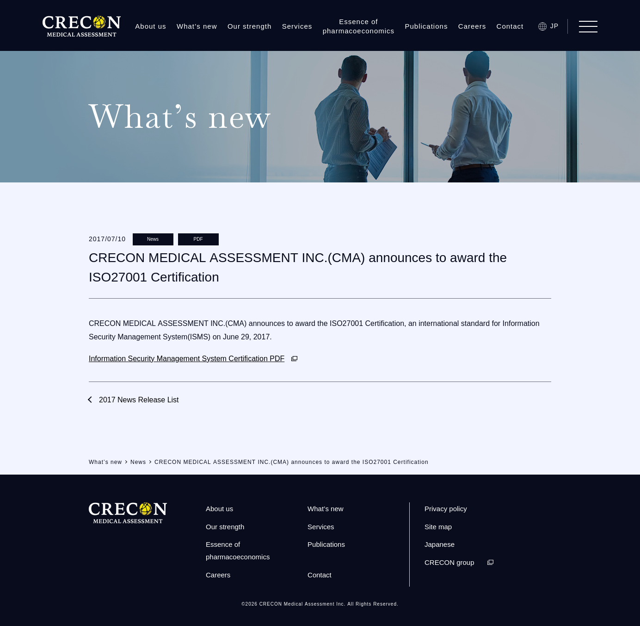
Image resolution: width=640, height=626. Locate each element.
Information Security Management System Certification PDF (186, 359)
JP (554, 26)
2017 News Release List (139, 400)
